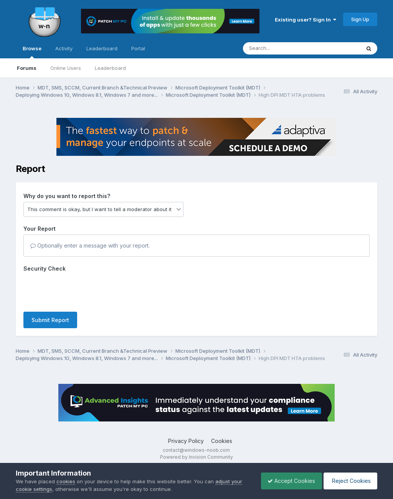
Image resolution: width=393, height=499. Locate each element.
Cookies (221, 441)
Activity (64, 48)
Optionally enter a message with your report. (90, 245)
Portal (138, 48)
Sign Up (360, 19)
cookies (65, 481)
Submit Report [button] (50, 320)
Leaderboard (110, 68)
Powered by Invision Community (196, 457)
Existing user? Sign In (305, 20)
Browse (32, 51)
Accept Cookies (287, 481)
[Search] (281, 48)
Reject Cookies (349, 481)
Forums (26, 68)
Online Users (65, 68)
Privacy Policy (186, 441)
